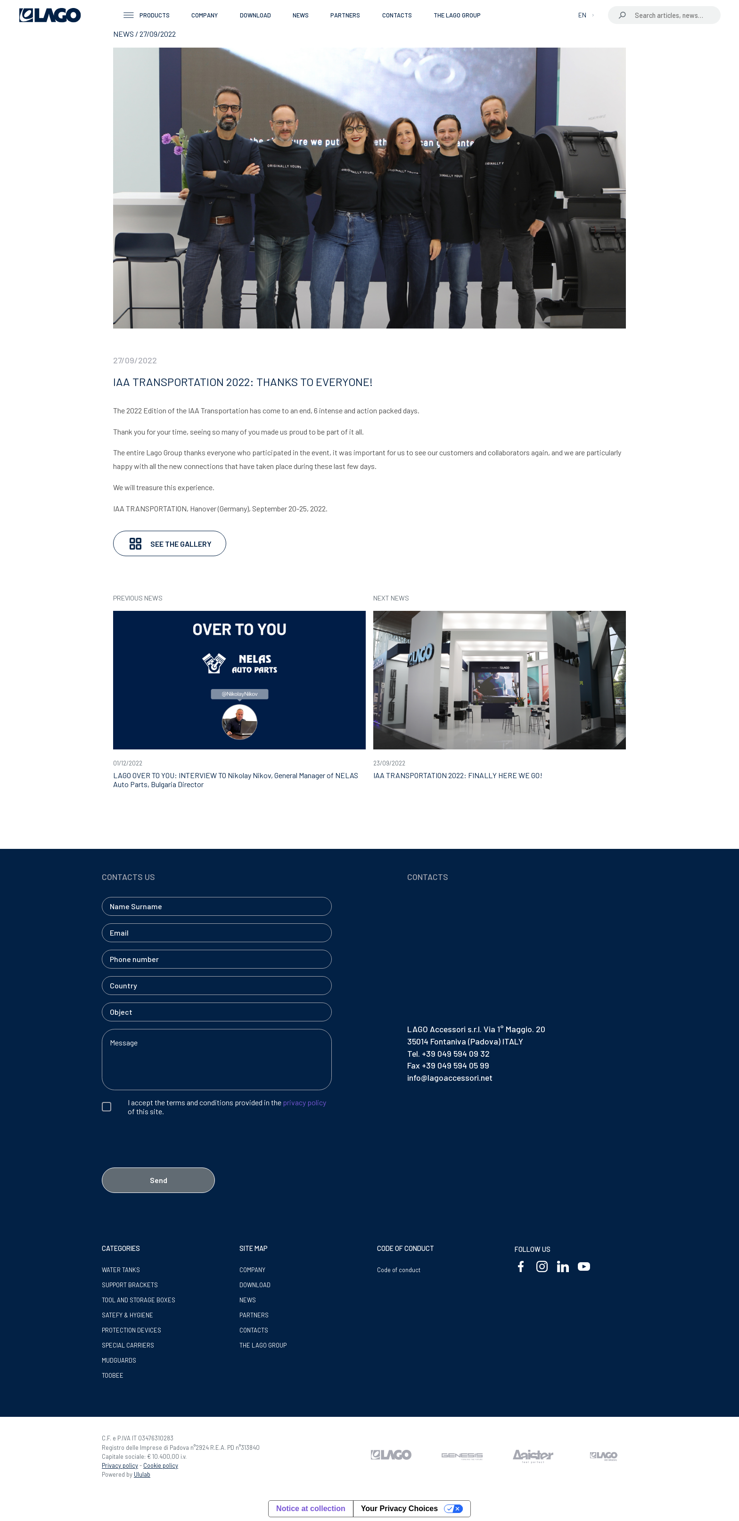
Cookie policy (160, 1465)
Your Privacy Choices (399, 1509)
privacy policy (304, 1102)
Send (158, 1180)
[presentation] (173, 1158)
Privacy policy (120, 1465)
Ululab (142, 1474)
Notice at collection (310, 1509)
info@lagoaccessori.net (450, 1077)
